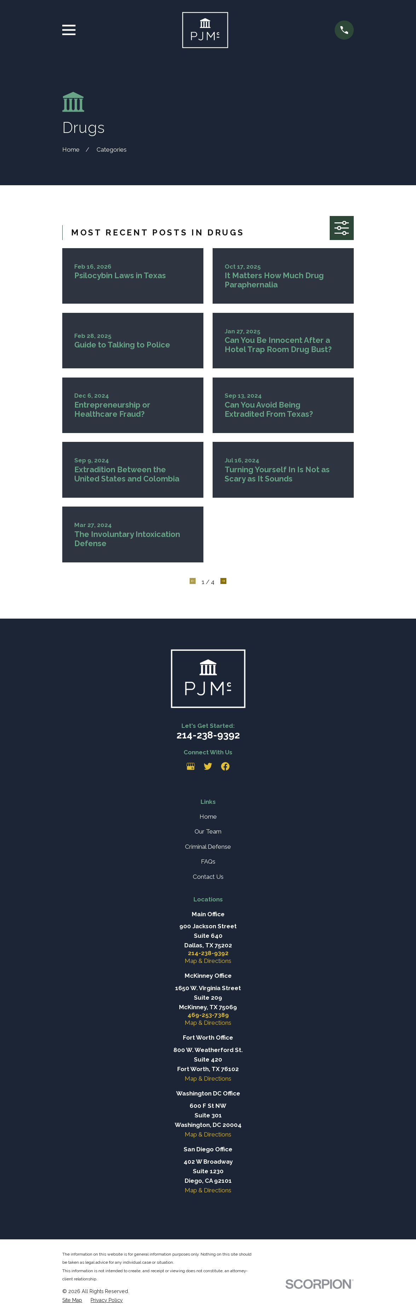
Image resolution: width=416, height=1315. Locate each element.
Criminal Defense (208, 846)
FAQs (208, 861)
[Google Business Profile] (190, 766)
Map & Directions (208, 960)
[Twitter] (208, 766)
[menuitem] (72, 1300)
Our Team (208, 831)
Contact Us (208, 876)
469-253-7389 (208, 1015)
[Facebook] (225, 766)
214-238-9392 (208, 735)
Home (208, 816)
